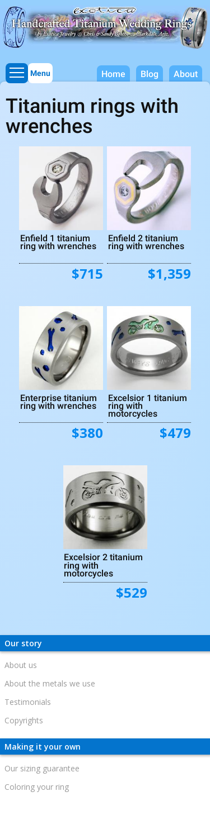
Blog (149, 74)
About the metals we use (49, 683)
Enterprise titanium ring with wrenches (58, 402)
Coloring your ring (36, 786)
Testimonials (27, 702)
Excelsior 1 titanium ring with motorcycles (147, 405)
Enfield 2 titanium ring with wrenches (146, 242)
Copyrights (23, 720)
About (186, 74)
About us (20, 665)
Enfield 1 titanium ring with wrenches (58, 242)
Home (113, 74)
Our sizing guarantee (42, 768)
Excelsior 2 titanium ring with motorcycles (103, 565)
